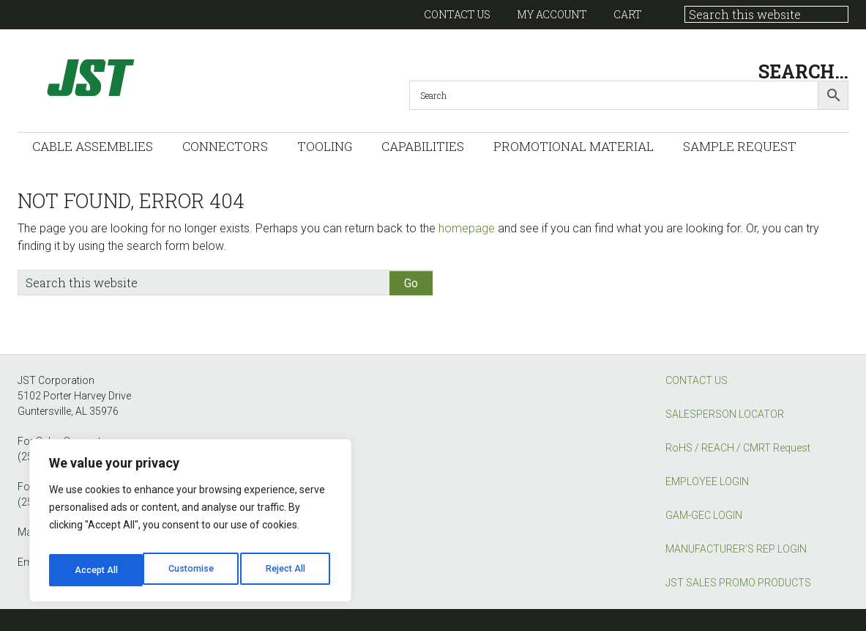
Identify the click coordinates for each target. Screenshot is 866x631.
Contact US (457, 14)
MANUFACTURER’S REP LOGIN (736, 549)
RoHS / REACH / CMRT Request (737, 448)
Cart (627, 14)
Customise (96, 570)
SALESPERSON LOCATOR (724, 414)
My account (552, 14)
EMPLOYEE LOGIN (707, 481)
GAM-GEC (164, 77)
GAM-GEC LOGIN (703, 515)
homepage (466, 228)
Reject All (193, 570)
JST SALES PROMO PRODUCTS (738, 582)
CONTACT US (696, 380)
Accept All (286, 570)
